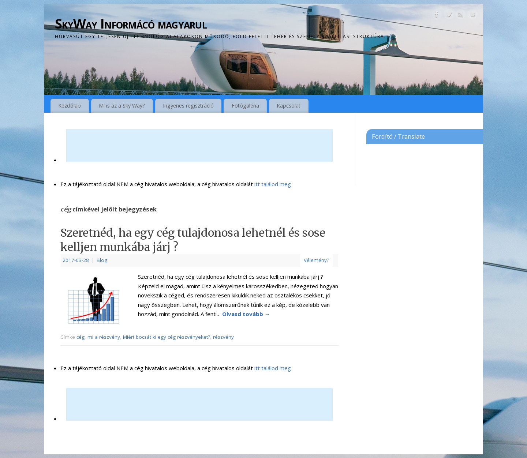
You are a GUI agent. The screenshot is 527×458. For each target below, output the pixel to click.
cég (80, 337)
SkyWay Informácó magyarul (131, 24)
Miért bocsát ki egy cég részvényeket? (166, 337)
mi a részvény (103, 337)
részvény (223, 337)
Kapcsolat (288, 105)
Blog (102, 260)
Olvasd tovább (246, 314)
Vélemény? (316, 260)
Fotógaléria (245, 105)
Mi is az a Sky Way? (122, 105)
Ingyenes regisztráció (188, 105)
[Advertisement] (199, 145)
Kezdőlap (69, 105)
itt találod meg (272, 184)
